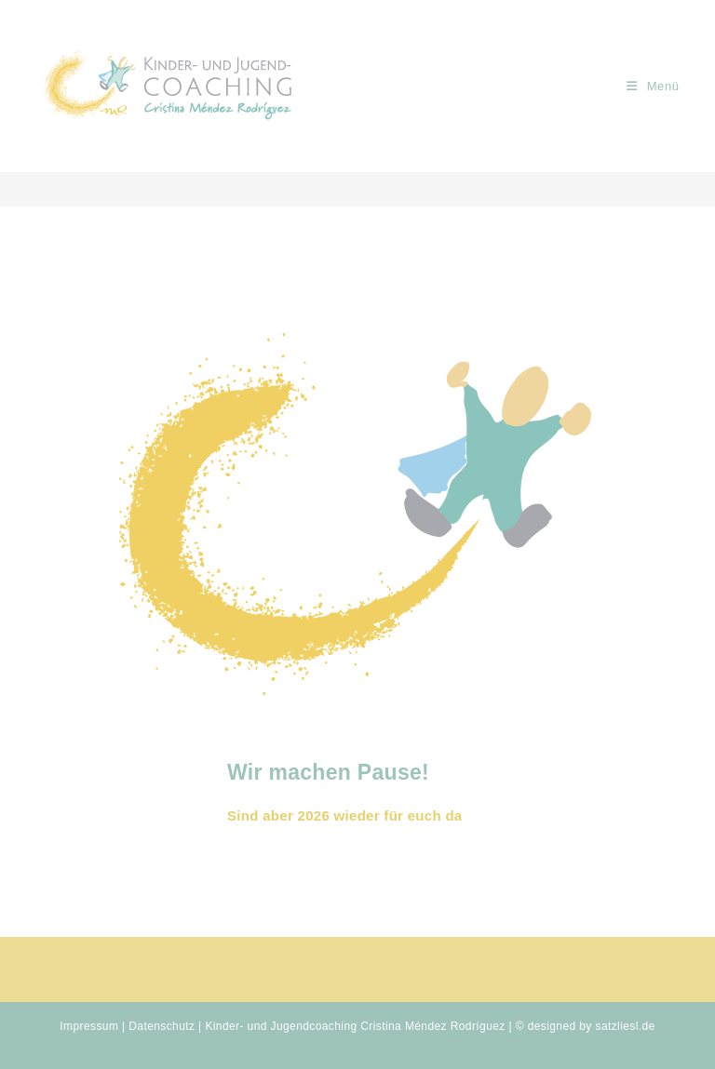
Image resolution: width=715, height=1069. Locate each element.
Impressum (89, 1026)
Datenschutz (161, 1026)
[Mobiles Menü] (653, 86)
